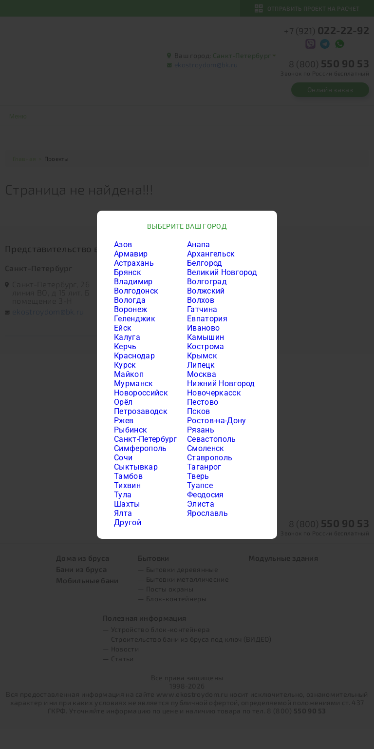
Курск (125, 365)
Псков (198, 411)
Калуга (127, 337)
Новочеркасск (214, 392)
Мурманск (133, 383)
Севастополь (211, 439)
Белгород (205, 263)
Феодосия (205, 494)
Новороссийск (141, 392)
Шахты (127, 504)
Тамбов (128, 476)
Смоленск (205, 448)
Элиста (200, 504)
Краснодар (134, 355)
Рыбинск (130, 429)
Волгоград (207, 281)
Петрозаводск (141, 411)
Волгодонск (136, 291)
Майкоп (129, 374)
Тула (122, 494)
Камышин (205, 337)
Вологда (130, 300)
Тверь (198, 476)
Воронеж (130, 309)
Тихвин (127, 485)
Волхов (200, 300)
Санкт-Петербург (145, 439)
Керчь (125, 346)
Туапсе (200, 485)
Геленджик (134, 318)
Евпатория (207, 318)
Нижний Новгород (221, 383)
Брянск (127, 272)
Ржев (123, 420)
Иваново (203, 328)
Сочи (123, 457)
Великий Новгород (222, 272)
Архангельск (211, 253)
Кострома (205, 346)
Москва (201, 374)
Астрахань (134, 263)
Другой (127, 522)
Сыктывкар (136, 467)
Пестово (202, 402)
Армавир (131, 253)
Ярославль (207, 513)
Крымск (202, 355)
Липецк (201, 365)
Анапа (198, 244)
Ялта (123, 513)
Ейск (122, 328)
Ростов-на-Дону (216, 420)
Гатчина (202, 309)
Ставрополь (209, 457)
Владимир (133, 281)
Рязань (200, 429)
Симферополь (140, 448)
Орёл (123, 402)
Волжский (206, 291)
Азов (123, 244)
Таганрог (204, 467)
